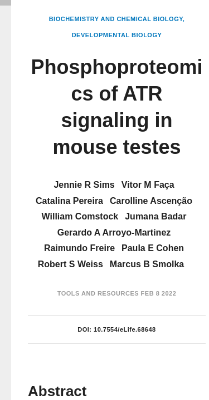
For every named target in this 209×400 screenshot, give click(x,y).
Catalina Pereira (69, 201)
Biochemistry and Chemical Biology (116, 19)
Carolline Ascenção (151, 201)
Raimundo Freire (79, 248)
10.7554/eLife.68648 (125, 329)
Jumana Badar (155, 216)
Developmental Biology (117, 35)
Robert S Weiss (70, 264)
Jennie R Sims (84, 184)
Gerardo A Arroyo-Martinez (114, 232)
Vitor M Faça (147, 184)
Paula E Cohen (152, 248)
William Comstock (80, 216)
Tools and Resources (98, 293)
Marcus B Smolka (147, 264)
